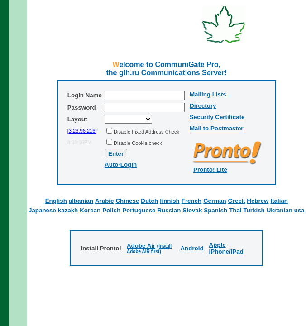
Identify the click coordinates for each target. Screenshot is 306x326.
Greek (236, 200)
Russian (169, 210)
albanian (81, 200)
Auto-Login (121, 164)
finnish (170, 200)
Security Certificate (217, 117)
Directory (203, 105)
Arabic (104, 200)
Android (191, 248)
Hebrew (257, 200)
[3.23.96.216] (82, 131)
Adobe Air (141, 245)
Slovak (192, 210)
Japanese (42, 210)
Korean (90, 210)
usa (299, 210)
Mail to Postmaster (217, 128)
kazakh (68, 210)
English (56, 200)
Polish (111, 210)
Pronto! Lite (210, 169)
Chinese (127, 200)
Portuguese (138, 210)
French (191, 200)
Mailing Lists (208, 94)
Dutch (149, 200)
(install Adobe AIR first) (149, 249)
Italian (279, 200)
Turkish (254, 210)
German (214, 200)
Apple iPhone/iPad (226, 248)
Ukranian (279, 210)
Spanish (215, 210)
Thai (235, 210)
